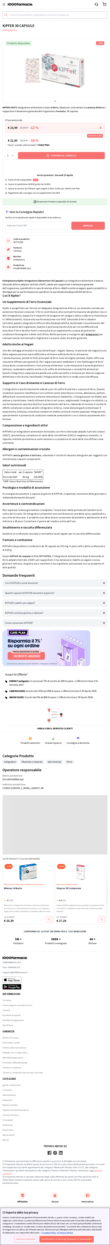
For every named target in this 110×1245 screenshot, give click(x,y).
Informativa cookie (11, 1042)
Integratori (10, 762)
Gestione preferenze (25, 1239)
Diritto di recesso (11, 1037)
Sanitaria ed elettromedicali (15, 1110)
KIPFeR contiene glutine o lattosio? (24, 613)
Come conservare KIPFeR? (19, 623)
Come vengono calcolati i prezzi (17, 1005)
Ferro (69, 762)
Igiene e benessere (12, 1085)
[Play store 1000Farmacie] (15, 987)
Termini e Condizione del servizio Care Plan (23, 1072)
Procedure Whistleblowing (15, 1062)
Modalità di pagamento (13, 1020)
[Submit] (6, 15)
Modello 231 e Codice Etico (15, 1052)
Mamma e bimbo (10, 1105)
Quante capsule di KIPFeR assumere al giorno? (29, 593)
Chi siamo (7, 1000)
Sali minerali (54, 762)
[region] (55, 1226)
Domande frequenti (12, 1015)
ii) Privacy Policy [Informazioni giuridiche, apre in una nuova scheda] (65, 1232)
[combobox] (55, 15)
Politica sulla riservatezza (14, 1047)
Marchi (6, 1140)
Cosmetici (7, 1090)
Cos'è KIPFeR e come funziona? (21, 583)
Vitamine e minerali (31, 762)
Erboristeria (8, 1130)
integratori (92, 334)
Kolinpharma (10, 30)
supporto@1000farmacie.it (15, 972)
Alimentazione (9, 1095)
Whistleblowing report (13, 1057)
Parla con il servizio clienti (55, 728)
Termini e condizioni (12, 1067)
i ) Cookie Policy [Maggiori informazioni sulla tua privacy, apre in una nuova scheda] (48, 1232)
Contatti (6, 1010)
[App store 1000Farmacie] (15, 980)
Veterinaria (8, 1125)
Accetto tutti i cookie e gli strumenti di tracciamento (66, 1239)
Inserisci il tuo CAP (17, 225)
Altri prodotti (9, 1135)
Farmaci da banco (11, 1115)
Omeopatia (8, 1120)
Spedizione (8, 1025)
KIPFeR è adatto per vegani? (20, 603)
